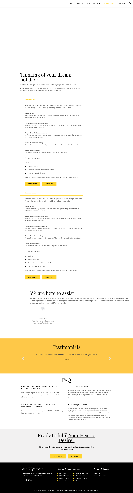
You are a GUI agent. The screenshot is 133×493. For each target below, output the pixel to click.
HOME (71, 3)
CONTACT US (122, 3)
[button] (23, 358)
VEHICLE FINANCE (93, 3)
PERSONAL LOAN (109, 3)
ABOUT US (80, 3)
